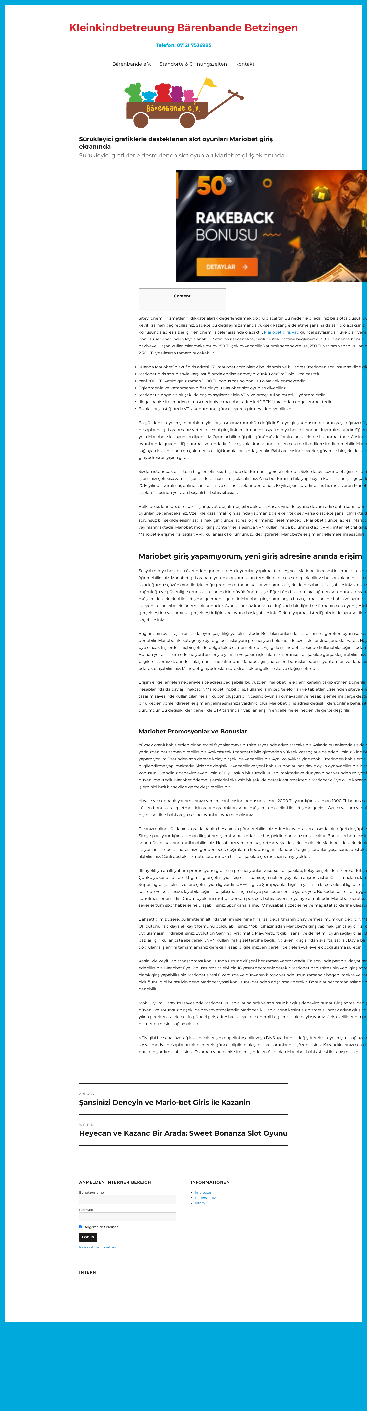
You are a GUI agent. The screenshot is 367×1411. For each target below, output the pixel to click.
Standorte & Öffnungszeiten (193, 64)
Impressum (204, 1192)
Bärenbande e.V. (131, 64)
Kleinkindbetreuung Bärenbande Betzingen (183, 27)
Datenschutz (205, 1198)
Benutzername (91, 1192)
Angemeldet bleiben (99, 1227)
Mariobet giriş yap (281, 332)
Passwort (86, 1210)
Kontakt (245, 64)
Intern (200, 1203)
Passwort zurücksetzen (97, 1247)
